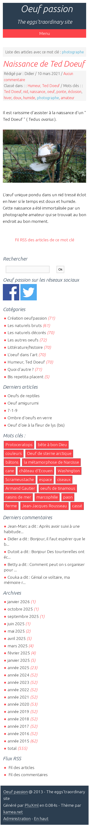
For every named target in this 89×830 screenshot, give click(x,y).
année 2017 (18, 726)
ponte (61, 91)
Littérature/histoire (25, 347)
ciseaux (64, 479)
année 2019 (18, 711)
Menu (44, 33)
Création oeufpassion (27, 318)
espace (45, 479)
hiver (7, 98)
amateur (67, 98)
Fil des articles (21, 767)
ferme (11, 506)
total (13, 748)
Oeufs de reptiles (24, 395)
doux (17, 98)
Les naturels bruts (25, 325)
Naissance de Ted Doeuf (43, 63)
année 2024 (18, 675)
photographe (48, 98)
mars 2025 (18, 645)
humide (29, 98)
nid (25, 91)
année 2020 (18, 704)
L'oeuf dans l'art (22, 354)
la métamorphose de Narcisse (51, 462)
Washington (69, 470)
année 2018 (18, 719)
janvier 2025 (19, 660)
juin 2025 (16, 623)
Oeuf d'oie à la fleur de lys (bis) (36, 425)
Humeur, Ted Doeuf (44, 86)
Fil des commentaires (28, 774)
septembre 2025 (23, 616)
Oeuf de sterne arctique (49, 453)
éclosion (74, 91)
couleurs (13, 453)
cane (9, 470)
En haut (41, 818)
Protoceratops (19, 444)
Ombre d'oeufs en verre (30, 417)
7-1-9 (13, 410)
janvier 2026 (19, 601)
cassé (77, 506)
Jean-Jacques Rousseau (44, 506)
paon (68, 497)
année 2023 (18, 682)
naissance (37, 91)
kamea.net (13, 812)
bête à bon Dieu (52, 444)
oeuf (51, 91)
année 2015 (18, 741)
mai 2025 (16, 631)
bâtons (12, 462)
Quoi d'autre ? (21, 369)
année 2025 (18, 667)
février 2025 (19, 653)
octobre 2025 (20, 609)
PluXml (32, 805)
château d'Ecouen (35, 470)
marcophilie (47, 497)
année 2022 (18, 689)
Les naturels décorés (27, 332)
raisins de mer (18, 497)
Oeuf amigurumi (23, 403)
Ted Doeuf (12, 91)
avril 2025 (17, 638)
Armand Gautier (20, 488)
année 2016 (18, 733)
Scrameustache (19, 479)
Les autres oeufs (23, 340)
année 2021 (18, 697)
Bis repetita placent (25, 376)
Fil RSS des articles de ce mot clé (44, 240)
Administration (17, 818)
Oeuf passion (46, 8)
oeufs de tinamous (57, 488)
